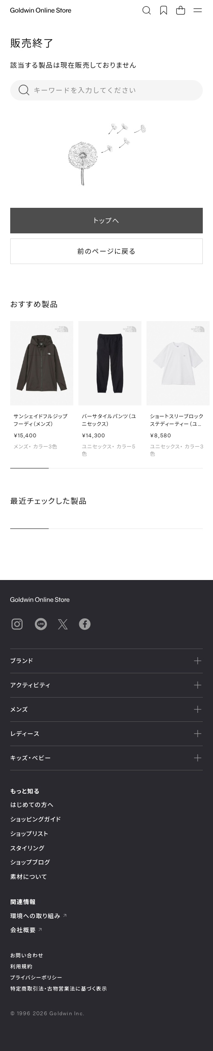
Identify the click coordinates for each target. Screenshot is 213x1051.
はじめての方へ (32, 805)
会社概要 (26, 930)
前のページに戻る (106, 251)
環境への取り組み (38, 916)
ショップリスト (29, 834)
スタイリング (27, 848)
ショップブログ (30, 862)
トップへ (106, 220)
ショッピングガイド (35, 819)
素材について (28, 877)
